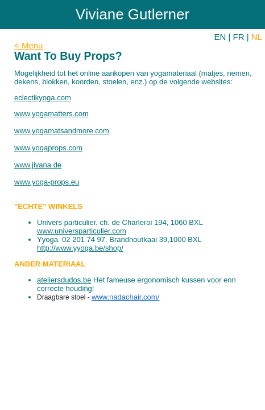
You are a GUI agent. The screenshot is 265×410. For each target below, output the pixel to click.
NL (256, 37)
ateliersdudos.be (64, 280)
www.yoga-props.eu (46, 182)
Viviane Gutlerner (132, 14)
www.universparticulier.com (81, 231)
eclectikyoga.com (42, 97)
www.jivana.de (37, 165)
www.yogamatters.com (51, 113)
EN (220, 37)
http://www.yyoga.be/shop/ (80, 248)
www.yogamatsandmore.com (61, 130)
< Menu (28, 45)
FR (239, 37)
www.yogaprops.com (48, 148)
